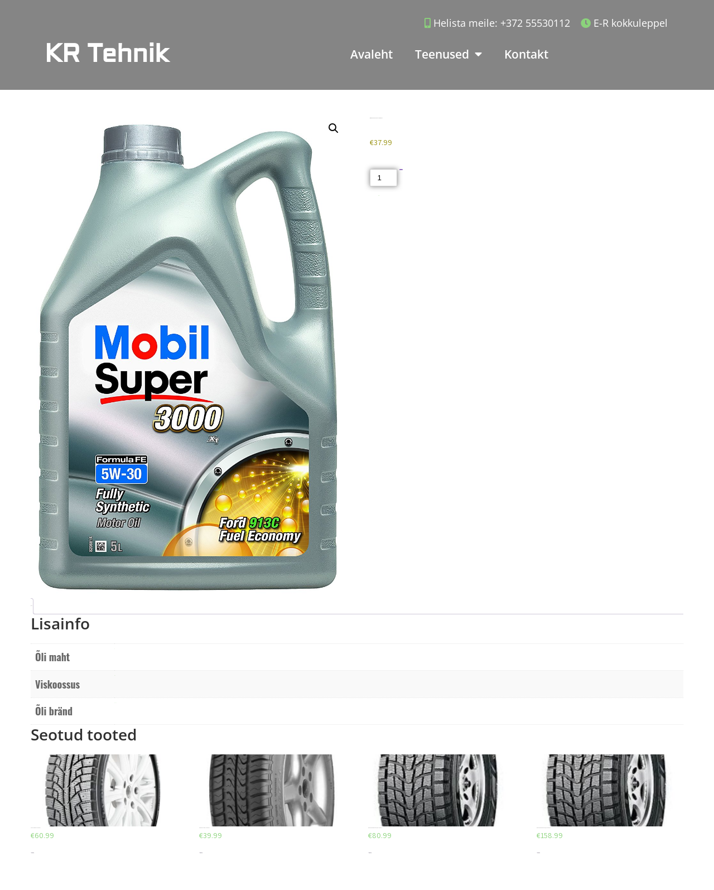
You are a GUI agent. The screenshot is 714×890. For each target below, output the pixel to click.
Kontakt (526, 54)
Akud (379, 195)
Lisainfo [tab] (31, 605)
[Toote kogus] (383, 177)
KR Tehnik (106, 54)
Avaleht (371, 54)
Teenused (448, 54)
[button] (334, 128)
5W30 (114, 675)
